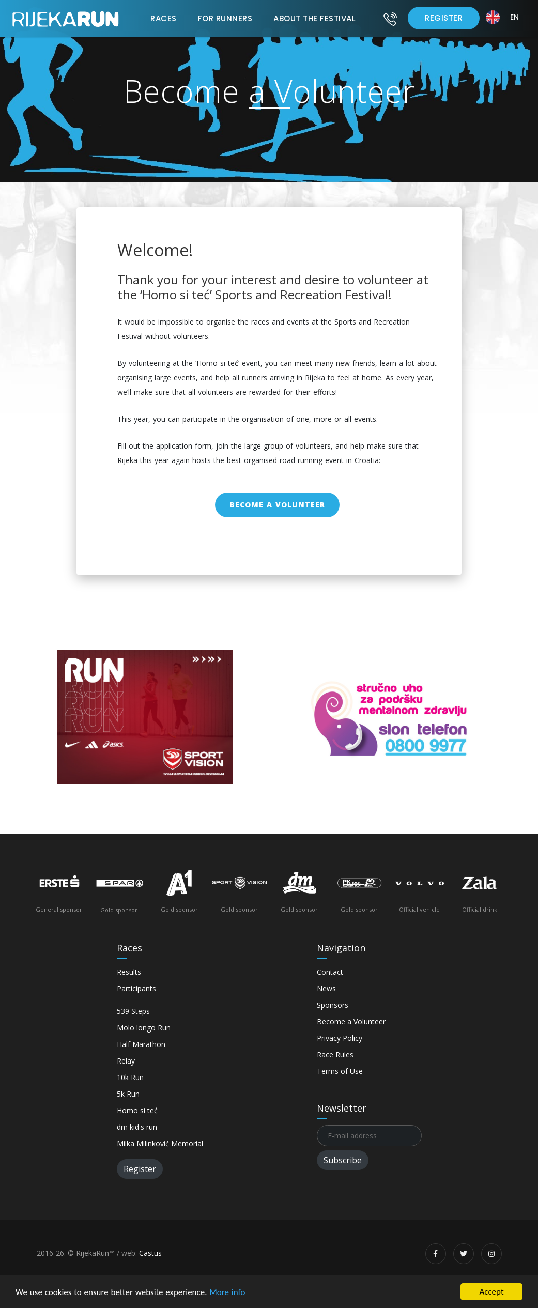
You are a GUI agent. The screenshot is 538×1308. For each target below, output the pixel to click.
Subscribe (343, 1160)
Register (444, 17)
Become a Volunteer (277, 505)
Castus (150, 1253)
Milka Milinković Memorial (160, 1143)
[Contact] (390, 18)
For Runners (225, 18)
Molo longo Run (144, 1028)
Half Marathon (141, 1044)
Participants (136, 988)
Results (129, 972)
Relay (126, 1061)
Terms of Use (340, 1071)
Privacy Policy (339, 1038)
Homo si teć (137, 1110)
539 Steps (133, 1011)
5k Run (128, 1094)
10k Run (130, 1077)
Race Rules (335, 1054)
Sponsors (332, 1005)
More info (227, 1292)
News (326, 988)
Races (163, 18)
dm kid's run (137, 1127)
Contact (330, 972)
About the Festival (314, 18)
